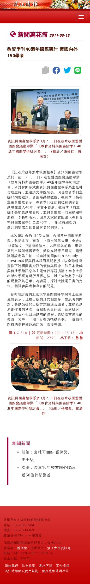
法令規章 (28, 565)
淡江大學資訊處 (59, 548)
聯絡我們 (11, 565)
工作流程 (62, 565)
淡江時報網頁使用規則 (21, 571)
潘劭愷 (22, 548)
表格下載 (45, 565)
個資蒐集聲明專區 (55, 571)
